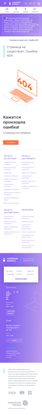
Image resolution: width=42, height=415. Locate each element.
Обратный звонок (11, 312)
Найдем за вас (21, 279)
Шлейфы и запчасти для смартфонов (11, 233)
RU (34, 3)
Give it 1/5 (7, 348)
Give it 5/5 (15, 348)
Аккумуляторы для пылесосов (28, 217)
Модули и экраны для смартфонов (11, 228)
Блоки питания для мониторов (28, 241)
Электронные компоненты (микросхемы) (26, 227)
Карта (14, 340)
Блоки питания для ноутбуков (10, 168)
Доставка (9, 271)
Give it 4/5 (13, 348)
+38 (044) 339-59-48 (8, 295)
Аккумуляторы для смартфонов (10, 222)
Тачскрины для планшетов (26, 177)
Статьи (19, 274)
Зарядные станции (28, 221)
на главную (11, 142)
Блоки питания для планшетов (28, 168)
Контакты (30, 274)
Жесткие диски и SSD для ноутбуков (12, 193)
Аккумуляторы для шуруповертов (28, 246)
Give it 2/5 (9, 348)
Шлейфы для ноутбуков (11, 189)
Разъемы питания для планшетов (28, 182)
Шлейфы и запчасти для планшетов (29, 187)
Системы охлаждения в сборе (11, 199)
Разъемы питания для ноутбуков (10, 180)
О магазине (10, 274)
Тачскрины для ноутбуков (8, 185)
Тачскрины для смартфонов (8, 217)
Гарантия (30, 271)
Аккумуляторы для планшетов (28, 163)
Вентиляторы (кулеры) (11, 203)
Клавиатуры (7, 173)
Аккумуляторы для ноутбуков (10, 163)
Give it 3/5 (11, 348)
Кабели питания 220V (29, 232)
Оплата (19, 271)
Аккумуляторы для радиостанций (28, 236)
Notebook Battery (10, 260)
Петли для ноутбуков (11, 176)
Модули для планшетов (29, 173)
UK (30, 3)
